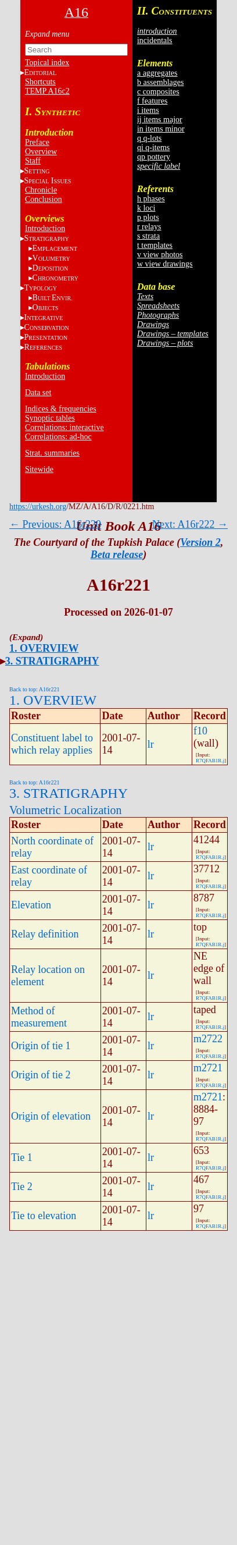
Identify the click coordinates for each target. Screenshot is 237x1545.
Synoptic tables (50, 418)
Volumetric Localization (65, 810)
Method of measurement (39, 1017)
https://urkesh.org (37, 506)
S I (47, 180)
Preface (37, 142)
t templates (155, 245)
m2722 (207, 1039)
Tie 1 (22, 1157)
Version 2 (200, 542)
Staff (33, 161)
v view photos (160, 254)
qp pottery (153, 156)
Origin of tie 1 (40, 1046)
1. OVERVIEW (43, 648)
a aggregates (157, 73)
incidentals (155, 40)
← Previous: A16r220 (55, 524)
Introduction (45, 228)
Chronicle (41, 190)
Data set (38, 392)
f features (152, 101)
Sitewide (39, 469)
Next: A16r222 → (190, 524)
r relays (149, 226)
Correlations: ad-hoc (58, 436)
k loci (146, 208)
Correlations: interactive (64, 427)
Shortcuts (40, 81)
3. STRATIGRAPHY (52, 661)
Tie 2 (22, 1186)
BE (53, 297)
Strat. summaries (52, 453)
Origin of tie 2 (40, 1075)
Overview (41, 151)
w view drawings (165, 264)
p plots (148, 217)
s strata (148, 236)
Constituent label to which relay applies (52, 744)
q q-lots (149, 138)
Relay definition (44, 934)
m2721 (207, 1068)
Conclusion (43, 199)
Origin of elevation (51, 1116)
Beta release (117, 554)
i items (148, 110)
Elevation (31, 905)
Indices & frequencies (60, 408)
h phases (151, 198)
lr (151, 744)
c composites (158, 91)
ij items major (159, 119)
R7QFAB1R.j (210, 760)
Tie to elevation (43, 1215)
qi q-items (153, 147)
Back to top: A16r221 (34, 689)
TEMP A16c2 (47, 91)
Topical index (47, 62)
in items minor (161, 129)
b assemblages (160, 82)
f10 (200, 731)
